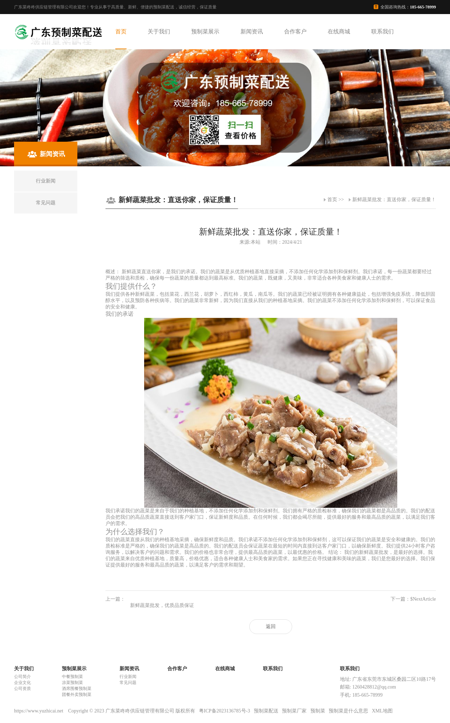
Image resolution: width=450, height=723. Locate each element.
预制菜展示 (205, 31)
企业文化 (22, 682)
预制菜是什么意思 (348, 711)
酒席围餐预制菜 (76, 688)
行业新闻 (128, 676)
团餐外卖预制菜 (76, 694)
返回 (271, 626)
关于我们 (159, 31)
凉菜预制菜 (72, 682)
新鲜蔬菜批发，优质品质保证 (162, 605)
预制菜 (317, 711)
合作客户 (295, 31)
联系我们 (382, 31)
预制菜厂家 (294, 711)
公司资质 (22, 688)
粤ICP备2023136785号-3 (224, 711)
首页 (121, 31)
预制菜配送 (266, 711)
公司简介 (22, 676)
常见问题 (128, 682)
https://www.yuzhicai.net (39, 711)
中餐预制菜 (72, 676)
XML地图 (382, 711)
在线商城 (339, 31)
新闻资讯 (251, 31)
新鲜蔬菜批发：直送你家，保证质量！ (394, 199)
